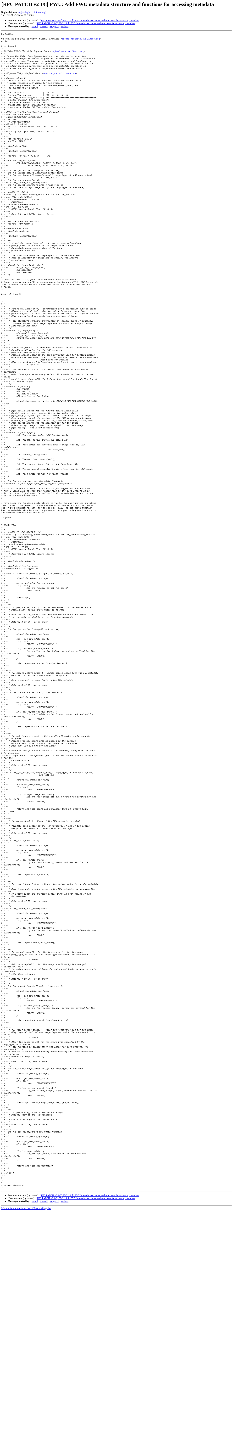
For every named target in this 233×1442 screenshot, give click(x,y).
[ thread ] (43, 26)
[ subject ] (54, 26)
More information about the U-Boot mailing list (26, 1439)
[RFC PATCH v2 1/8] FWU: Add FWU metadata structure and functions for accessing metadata (89, 20)
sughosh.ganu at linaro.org (31, 12)
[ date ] (34, 26)
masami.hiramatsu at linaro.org (81, 40)
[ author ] (64, 26)
